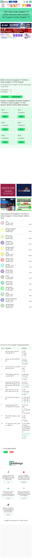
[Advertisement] (16, 56)
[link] (24, 2)
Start (5, 116)
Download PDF (16, 97)
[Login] (27, 2)
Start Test (5, 97)
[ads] (8, 190)
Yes (6, 452)
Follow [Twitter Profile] (8, 498)
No (11, 452)
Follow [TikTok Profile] (8, 514)
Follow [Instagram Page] (23, 498)
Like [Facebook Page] (8, 482)
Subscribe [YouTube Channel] (24, 482)
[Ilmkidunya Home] (4, 1)
